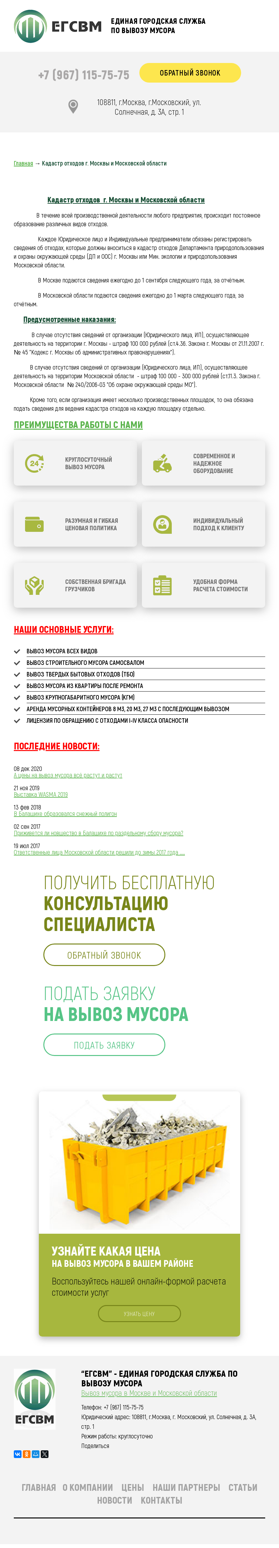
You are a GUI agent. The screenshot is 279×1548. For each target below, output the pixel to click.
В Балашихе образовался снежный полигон (65, 814)
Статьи (243, 1491)
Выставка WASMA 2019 (41, 795)
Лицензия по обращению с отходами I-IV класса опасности (107, 721)
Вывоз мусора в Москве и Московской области (149, 1396)
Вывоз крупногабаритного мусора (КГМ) (81, 698)
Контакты (161, 1503)
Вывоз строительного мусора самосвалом (85, 663)
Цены (132, 1491)
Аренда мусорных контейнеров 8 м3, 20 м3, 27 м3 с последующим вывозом (128, 709)
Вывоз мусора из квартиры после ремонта (85, 686)
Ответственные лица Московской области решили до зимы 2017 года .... (99, 853)
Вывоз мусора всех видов (62, 652)
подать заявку (107, 1047)
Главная (39, 1491)
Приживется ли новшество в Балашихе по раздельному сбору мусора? (98, 833)
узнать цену (139, 1316)
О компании (88, 1491)
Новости (114, 1503)
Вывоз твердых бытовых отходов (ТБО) (81, 675)
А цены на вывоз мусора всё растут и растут (68, 776)
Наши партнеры (186, 1491)
